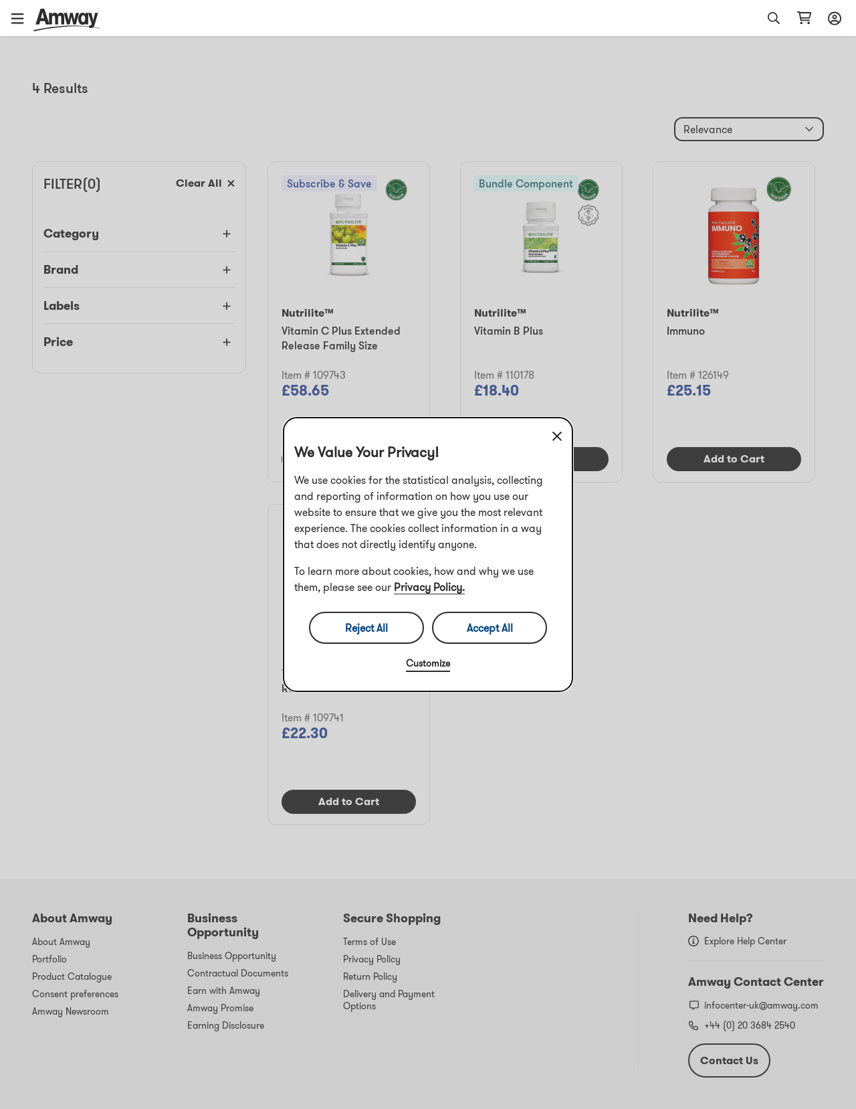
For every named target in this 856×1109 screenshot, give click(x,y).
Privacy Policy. (429, 587)
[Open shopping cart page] (804, 18)
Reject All (366, 627)
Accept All (490, 627)
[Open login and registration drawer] (832, 18)
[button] (22, 18)
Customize (428, 663)
